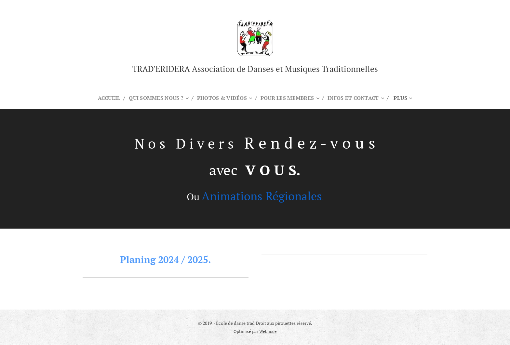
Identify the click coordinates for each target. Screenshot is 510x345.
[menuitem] (106, 98)
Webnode (268, 331)
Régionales (293, 195)
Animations (232, 195)
